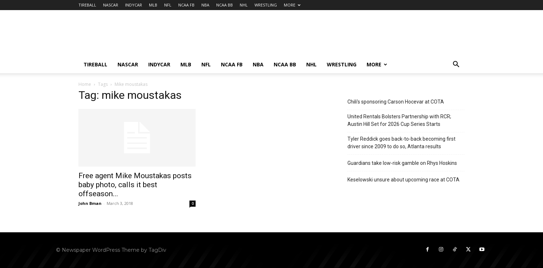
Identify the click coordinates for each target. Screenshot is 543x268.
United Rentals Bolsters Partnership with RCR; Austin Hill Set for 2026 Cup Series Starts (399, 120)
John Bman (90, 203)
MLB (153, 5)
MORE (292, 5)
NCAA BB (224, 5)
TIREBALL (87, 5)
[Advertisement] (333, 36)
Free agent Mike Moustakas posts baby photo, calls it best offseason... (135, 184)
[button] (456, 65)
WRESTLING (266, 5)
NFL (167, 5)
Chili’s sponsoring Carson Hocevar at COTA (395, 102)
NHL (244, 5)
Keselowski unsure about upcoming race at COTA (403, 180)
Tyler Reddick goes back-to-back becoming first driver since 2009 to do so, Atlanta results (401, 142)
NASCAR (110, 5)
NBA (205, 5)
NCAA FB (186, 5)
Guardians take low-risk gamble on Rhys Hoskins (402, 163)
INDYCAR (133, 5)
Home (84, 84)
